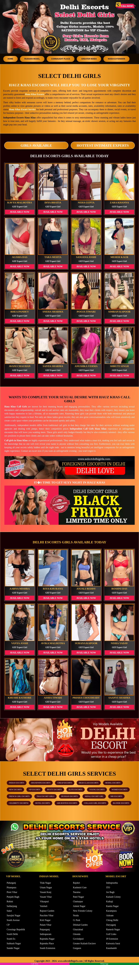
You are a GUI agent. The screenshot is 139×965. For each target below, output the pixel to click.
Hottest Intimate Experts (103, 145)
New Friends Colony (82, 910)
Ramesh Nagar (113, 929)
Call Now (34, 964)
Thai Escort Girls (45, 796)
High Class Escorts (88, 783)
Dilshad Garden (80, 924)
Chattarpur (78, 901)
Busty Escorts (54, 790)
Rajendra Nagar (47, 938)
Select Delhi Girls (69, 76)
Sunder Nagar (13, 948)
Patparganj (45, 929)
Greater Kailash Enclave (84, 943)
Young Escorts (97, 790)
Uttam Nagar (46, 887)
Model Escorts (113, 783)
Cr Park (76, 920)
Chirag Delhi (112, 920)
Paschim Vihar (47, 915)
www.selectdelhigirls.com (70, 961)
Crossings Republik (16, 929)
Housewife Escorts (40, 783)
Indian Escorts (16, 783)
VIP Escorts (34, 790)
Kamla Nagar (112, 906)
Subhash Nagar (14, 943)
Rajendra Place (47, 943)
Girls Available (36, 145)
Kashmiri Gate (80, 887)
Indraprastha (112, 883)
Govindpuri (78, 938)
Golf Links (111, 934)
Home (10, 59)
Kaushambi (111, 948)
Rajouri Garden (47, 910)
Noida (76, 915)
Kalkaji (109, 901)
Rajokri (76, 883)
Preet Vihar (12, 892)
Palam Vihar (45, 924)
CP (8, 924)
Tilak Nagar (45, 883)
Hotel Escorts (42, 803)
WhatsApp (104, 964)
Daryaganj (111, 924)
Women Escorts (119, 790)
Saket (9, 910)
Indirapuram (45, 934)
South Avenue (13, 920)
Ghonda (76, 934)
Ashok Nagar (79, 906)
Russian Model (32, 59)
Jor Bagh (110, 892)
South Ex (11, 938)
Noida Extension (116, 59)
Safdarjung (12, 906)
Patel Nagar (78, 896)
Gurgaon (77, 948)
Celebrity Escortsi (18, 803)
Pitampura (11, 887)
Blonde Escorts (121, 803)
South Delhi (12, 934)
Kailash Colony (113, 896)
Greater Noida (89, 59)
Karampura (111, 910)
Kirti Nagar (45, 920)
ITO (108, 887)
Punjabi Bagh (13, 896)
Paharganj (11, 883)
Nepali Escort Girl (94, 796)
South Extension (47, 948)
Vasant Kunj (45, 892)
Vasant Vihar (46, 896)
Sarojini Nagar (13, 915)
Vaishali (43, 906)
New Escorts (15, 790)
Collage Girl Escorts (95, 803)
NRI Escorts (116, 796)
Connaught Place (60, 59)
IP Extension (112, 938)
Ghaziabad (78, 929)
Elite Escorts (75, 790)
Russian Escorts (69, 796)
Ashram (110, 915)
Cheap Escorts (64, 783)
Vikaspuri (44, 901)
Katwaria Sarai (113, 943)
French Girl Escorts (19, 796)
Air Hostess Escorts (67, 803)
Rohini (10, 901)
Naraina (76, 892)
